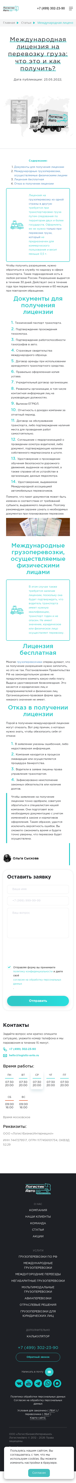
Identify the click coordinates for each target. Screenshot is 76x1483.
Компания (38, 1210)
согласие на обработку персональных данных (37, 982)
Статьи (38, 1230)
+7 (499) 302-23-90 (22, 1049)
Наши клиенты (38, 1217)
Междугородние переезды (38, 1274)
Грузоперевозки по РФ (38, 1257)
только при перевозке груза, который (45, 233)
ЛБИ (52, 1411)
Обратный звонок (38, 1357)
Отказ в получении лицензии (34, 184)
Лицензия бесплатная (29, 179)
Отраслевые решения (38, 1305)
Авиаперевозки (38, 1298)
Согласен (39, 1473)
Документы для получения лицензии (39, 167)
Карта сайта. (38, 1418)
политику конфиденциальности (33, 971)
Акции (38, 1236)
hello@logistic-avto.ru (24, 1055)
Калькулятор (38, 1336)
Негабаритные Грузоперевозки (38, 1281)
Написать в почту (38, 1372)
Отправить (38, 1000)
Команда (38, 1223)
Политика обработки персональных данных (38, 1397)
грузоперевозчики (29, 662)
